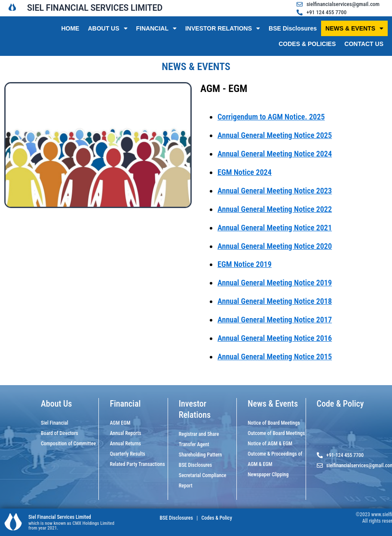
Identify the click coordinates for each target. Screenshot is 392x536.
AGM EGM (120, 423)
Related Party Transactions (137, 464)
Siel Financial (54, 423)
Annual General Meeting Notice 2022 (274, 209)
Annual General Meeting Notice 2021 (274, 227)
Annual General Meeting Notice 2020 (274, 246)
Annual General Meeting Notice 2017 (274, 319)
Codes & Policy (216, 518)
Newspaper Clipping (268, 475)
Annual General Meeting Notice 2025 (274, 135)
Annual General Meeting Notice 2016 (274, 338)
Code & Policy (340, 403)
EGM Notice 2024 (244, 172)
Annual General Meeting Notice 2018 (274, 301)
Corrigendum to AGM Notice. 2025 (271, 116)
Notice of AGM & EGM (270, 444)
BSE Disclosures (293, 28)
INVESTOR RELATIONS (222, 28)
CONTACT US (363, 43)
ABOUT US (107, 28)
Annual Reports (125, 433)
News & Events (273, 403)
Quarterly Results (127, 454)
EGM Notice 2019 (244, 264)
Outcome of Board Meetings (276, 433)
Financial (125, 403)
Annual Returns (125, 444)
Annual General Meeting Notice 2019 (274, 282)
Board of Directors (59, 433)
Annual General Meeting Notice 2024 (274, 153)
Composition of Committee (68, 444)
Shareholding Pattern (200, 455)
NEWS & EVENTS (354, 28)
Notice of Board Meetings (274, 423)
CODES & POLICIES (307, 43)
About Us (56, 403)
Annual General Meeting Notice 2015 (274, 356)
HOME (70, 28)
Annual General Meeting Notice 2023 (274, 190)
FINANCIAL (156, 28)
